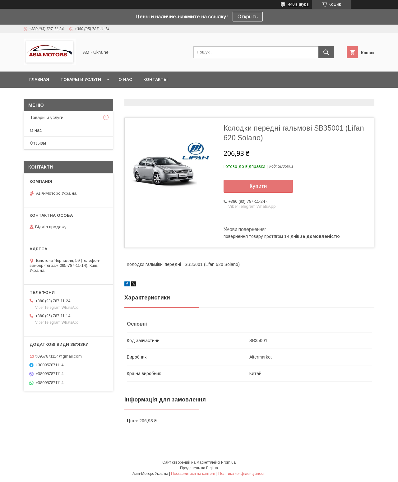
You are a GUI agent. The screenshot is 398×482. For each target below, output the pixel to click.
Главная (39, 79)
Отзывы (38, 143)
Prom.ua (228, 462)
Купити (258, 186)
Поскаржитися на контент (193, 473)
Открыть (248, 16)
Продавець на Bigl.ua (199, 468)
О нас (125, 79)
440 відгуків (298, 4)
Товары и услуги (80, 79)
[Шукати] (326, 52)
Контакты (155, 79)
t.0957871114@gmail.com (58, 356)
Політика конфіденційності (242, 473)
